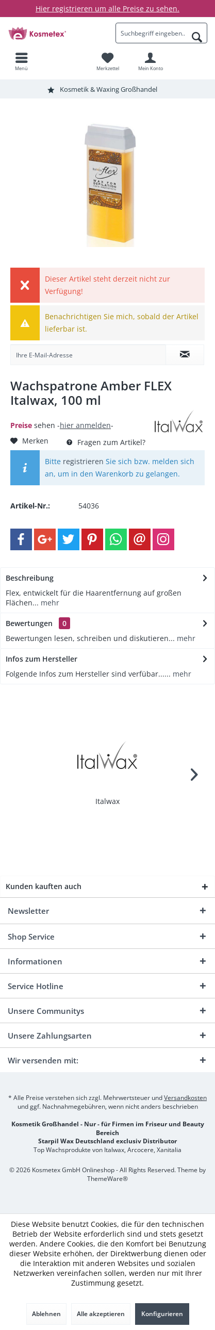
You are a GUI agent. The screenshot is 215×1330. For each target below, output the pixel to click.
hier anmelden (85, 425)
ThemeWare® (107, 1178)
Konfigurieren (162, 1313)
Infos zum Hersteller (41, 659)
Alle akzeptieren (101, 1313)
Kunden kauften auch (43, 886)
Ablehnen (46, 1313)
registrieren (83, 461)
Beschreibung (30, 578)
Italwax (107, 801)
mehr (49, 602)
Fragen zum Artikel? (106, 442)
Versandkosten (185, 1097)
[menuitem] (21, 61)
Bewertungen (29, 623)
